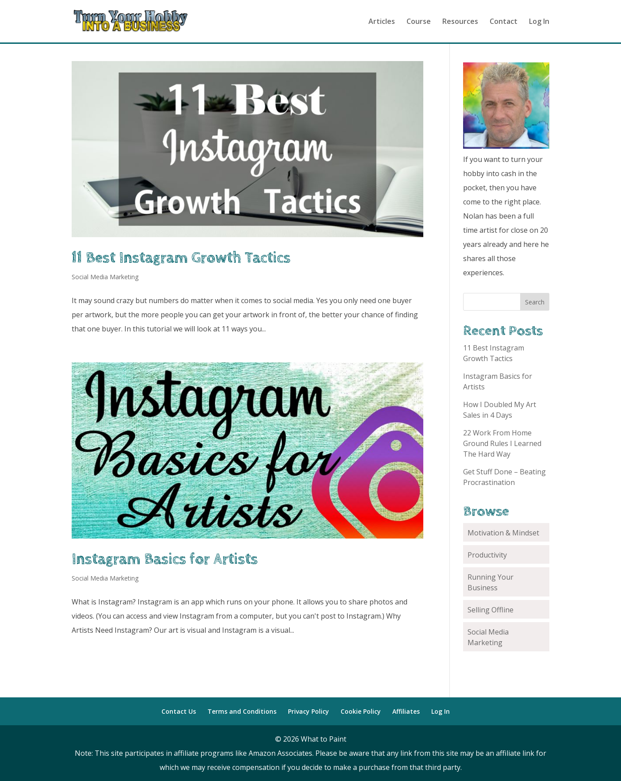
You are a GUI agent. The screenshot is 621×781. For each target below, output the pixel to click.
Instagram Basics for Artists (165, 559)
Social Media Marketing (105, 277)
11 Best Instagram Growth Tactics (181, 258)
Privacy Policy (308, 711)
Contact (504, 22)
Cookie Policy (361, 711)
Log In (539, 22)
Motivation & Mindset (503, 533)
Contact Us (178, 711)
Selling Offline (491, 610)
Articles (381, 22)
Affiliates (406, 711)
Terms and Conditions (241, 711)
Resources (460, 22)
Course (418, 22)
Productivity (487, 555)
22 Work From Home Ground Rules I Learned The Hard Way (502, 443)
